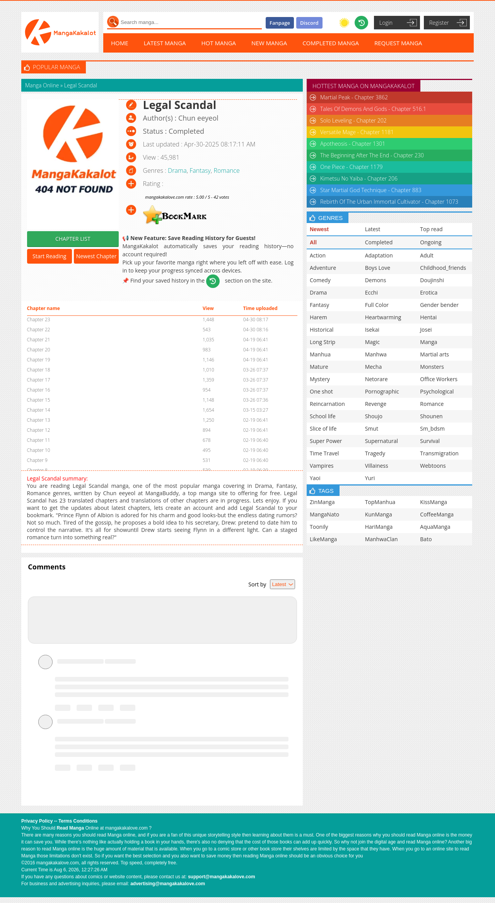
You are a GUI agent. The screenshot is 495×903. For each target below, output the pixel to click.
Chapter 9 (37, 460)
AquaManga (435, 526)
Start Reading (49, 256)
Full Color (377, 304)
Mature (319, 366)
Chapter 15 (38, 400)
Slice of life (323, 428)
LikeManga (323, 539)
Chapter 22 (38, 329)
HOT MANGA (218, 43)
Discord (309, 22)
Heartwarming (383, 317)
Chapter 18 (38, 369)
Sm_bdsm (432, 428)
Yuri (370, 478)
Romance (226, 170)
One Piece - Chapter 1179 (351, 166)
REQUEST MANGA (398, 43)
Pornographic (382, 391)
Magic (372, 342)
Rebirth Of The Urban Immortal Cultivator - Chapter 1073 (389, 201)
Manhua (320, 354)
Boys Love (377, 267)
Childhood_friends (443, 267)
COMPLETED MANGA (330, 43)
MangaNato (324, 514)
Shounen (431, 416)
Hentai (428, 317)
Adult (427, 255)
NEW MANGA (269, 43)
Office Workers (438, 379)
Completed (379, 242)
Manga (428, 342)
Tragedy (375, 453)
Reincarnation (327, 403)
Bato (426, 539)
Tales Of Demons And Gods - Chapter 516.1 (373, 108)
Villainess (376, 465)
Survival (430, 441)
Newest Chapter (96, 256)
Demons (375, 280)
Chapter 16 (38, 390)
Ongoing (430, 242)
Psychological (437, 391)
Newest (319, 229)
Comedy (320, 280)
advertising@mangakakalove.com (167, 883)
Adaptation (379, 255)
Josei (426, 329)
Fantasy (200, 170)
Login (386, 22)
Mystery (320, 379)
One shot (321, 391)
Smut (371, 428)
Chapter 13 (38, 420)
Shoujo (373, 416)
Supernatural (381, 441)
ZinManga (322, 502)
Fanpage (280, 22)
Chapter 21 (38, 339)
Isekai (372, 329)
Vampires (321, 465)
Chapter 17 (38, 380)
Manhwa (376, 354)
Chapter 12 (38, 430)
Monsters (432, 366)
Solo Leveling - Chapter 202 (353, 120)
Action (318, 255)
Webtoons (433, 465)
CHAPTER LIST (72, 238)
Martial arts (434, 354)
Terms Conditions (77, 821)
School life (323, 416)
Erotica (428, 292)
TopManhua (380, 502)
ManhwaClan (381, 539)
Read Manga (70, 828)
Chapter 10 (38, 450)
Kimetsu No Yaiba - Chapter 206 (359, 178)
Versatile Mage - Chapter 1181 (357, 132)
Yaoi (315, 478)
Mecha (373, 366)
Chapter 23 (38, 319)
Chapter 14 (38, 410)
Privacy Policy (37, 821)
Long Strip (322, 342)
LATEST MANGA (165, 43)
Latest (373, 229)
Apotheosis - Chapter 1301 (352, 143)
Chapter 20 (38, 349)
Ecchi (371, 292)
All (313, 242)
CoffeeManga (437, 514)
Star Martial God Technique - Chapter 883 (371, 190)
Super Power (326, 441)
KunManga (378, 514)
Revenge (375, 403)
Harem (318, 317)
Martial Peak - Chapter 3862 (354, 97)
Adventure (323, 267)
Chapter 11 (38, 440)
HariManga (379, 526)
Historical (321, 329)
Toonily (319, 526)
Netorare (376, 379)
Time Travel (324, 453)
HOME (119, 43)
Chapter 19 (38, 359)
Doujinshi (432, 280)
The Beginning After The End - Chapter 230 (372, 155)
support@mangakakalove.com (221, 876)
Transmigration (439, 453)
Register (439, 22)
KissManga (433, 502)
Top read (431, 229)
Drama (177, 170)
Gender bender (439, 304)
